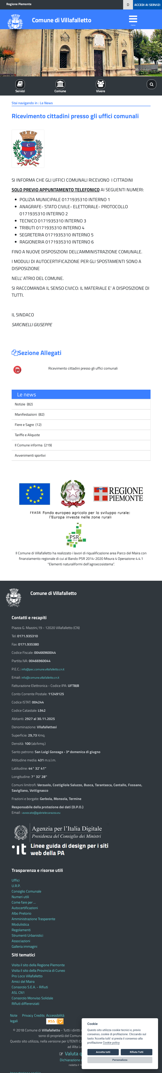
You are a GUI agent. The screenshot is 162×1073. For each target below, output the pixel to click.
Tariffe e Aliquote (27, 435)
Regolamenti (21, 930)
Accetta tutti (103, 1052)
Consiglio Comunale (26, 891)
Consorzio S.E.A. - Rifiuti (30, 987)
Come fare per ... (24, 902)
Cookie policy (111, 1042)
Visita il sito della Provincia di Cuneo (38, 970)
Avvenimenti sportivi (30, 455)
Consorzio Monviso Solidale (32, 998)
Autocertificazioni (25, 907)
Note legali (14, 1018)
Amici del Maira (23, 981)
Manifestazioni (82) (29, 414)
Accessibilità (55, 1015)
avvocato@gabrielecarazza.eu (41, 812)
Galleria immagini (24, 946)
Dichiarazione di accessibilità (81, 1060)
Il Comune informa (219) (33, 445)
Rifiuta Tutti (136, 1052)
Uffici (16, 880)
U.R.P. (16, 885)
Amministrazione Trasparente (33, 919)
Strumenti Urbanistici (27, 935)
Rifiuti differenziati (25, 1003)
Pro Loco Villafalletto (27, 976)
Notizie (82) (23, 404)
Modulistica (20, 924)
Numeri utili (20, 896)
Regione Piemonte (18, 4)
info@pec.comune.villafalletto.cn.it (43, 669)
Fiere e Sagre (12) (27, 424)
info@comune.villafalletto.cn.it (40, 677)
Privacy (27, 1015)
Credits (39, 1015)
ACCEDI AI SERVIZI (147, 4)
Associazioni (21, 941)
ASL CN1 (18, 992)
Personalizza (119, 1059)
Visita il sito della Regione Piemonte (38, 965)
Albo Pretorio (21, 913)
